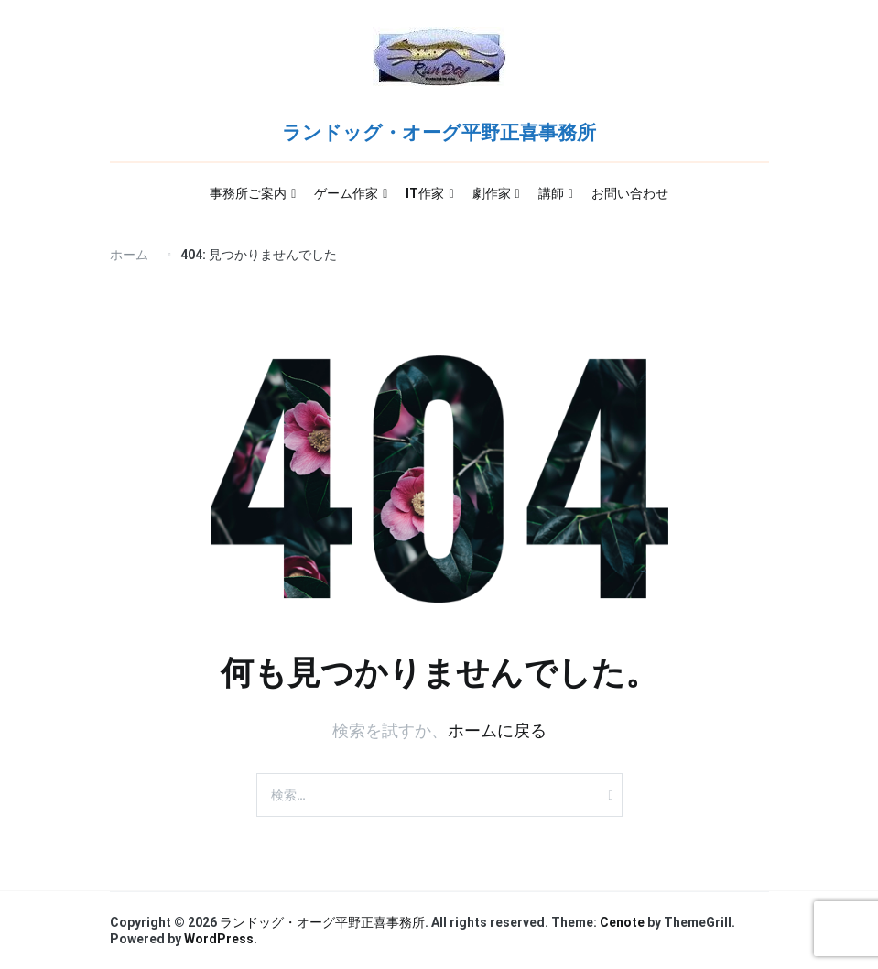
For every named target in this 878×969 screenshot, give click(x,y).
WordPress (219, 938)
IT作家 (425, 193)
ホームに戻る (497, 730)
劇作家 (491, 193)
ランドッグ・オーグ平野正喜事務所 (439, 133)
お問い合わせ (629, 193)
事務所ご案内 (248, 193)
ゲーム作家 (346, 193)
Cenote (622, 922)
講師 (551, 193)
